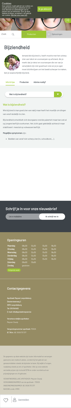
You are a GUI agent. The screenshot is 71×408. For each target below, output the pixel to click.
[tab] (11, 83)
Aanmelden (23, 399)
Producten (31, 34)
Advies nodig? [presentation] (40, 82)
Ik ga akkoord (45, 9)
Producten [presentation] (24, 82)
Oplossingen (57, 34)
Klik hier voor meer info (19, 15)
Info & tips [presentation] (10, 82)
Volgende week (14, 270)
